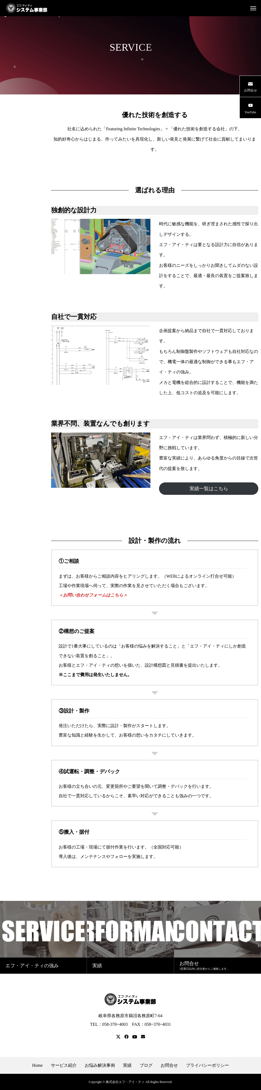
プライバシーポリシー (207, 1065)
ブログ (146, 1065)
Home (37, 1065)
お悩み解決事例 (100, 1065)
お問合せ (169, 1065)
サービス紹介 (64, 1065)
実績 (127, 1065)
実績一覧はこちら (208, 488)
